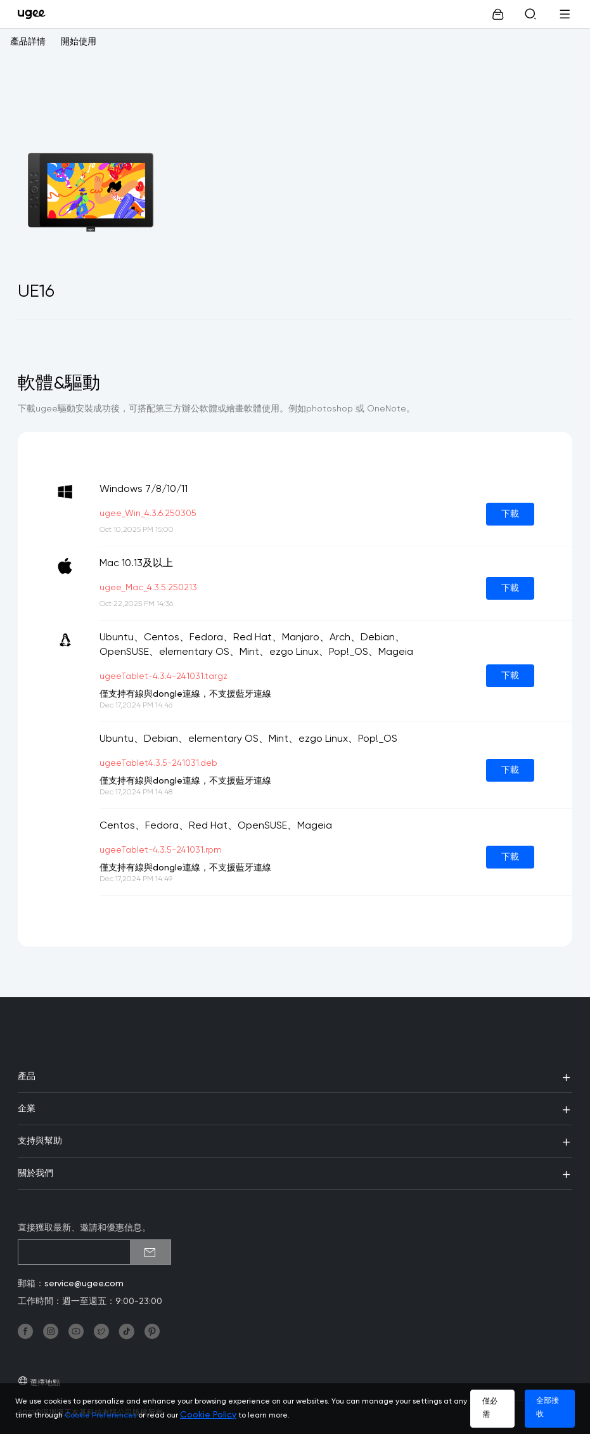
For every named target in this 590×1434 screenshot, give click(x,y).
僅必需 (489, 1408)
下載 (510, 514)
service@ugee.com (84, 1283)
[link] (34, 14)
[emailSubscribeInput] (94, 1252)
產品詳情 (28, 41)
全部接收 (547, 1407)
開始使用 (78, 41)
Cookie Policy (208, 1415)
